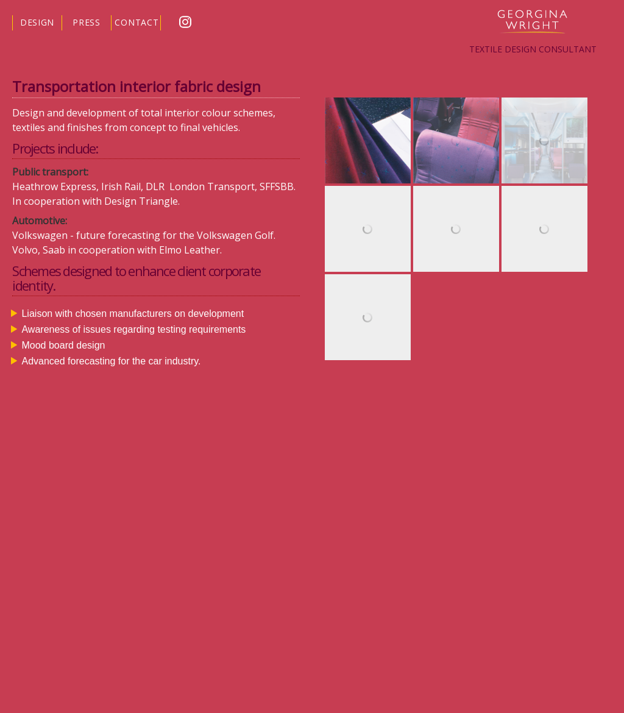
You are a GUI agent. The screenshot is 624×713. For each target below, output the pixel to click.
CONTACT (136, 22)
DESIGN (37, 22)
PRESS (87, 22)
